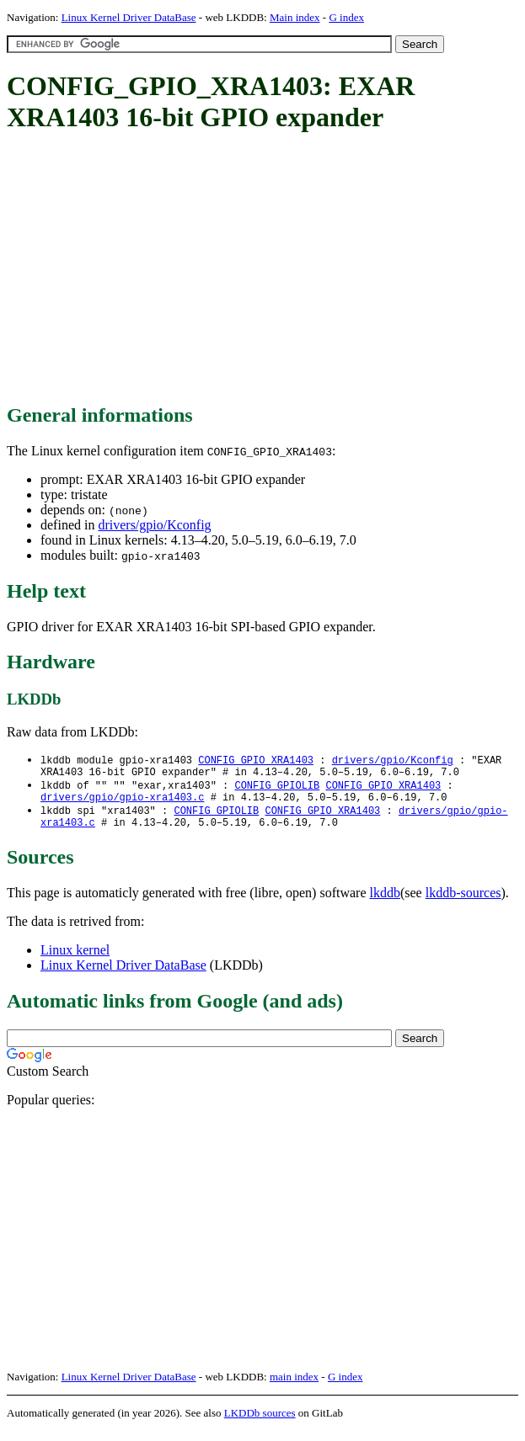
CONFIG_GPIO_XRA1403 (255, 760)
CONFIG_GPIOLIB (276, 789)
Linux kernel (75, 960)
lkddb (385, 903)
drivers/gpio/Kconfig (154, 525)
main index (294, 1386)
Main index (295, 17)
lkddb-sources (463, 903)
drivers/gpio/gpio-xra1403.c (122, 803)
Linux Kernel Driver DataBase (129, 17)
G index (346, 17)
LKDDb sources (260, 1423)
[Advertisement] (266, 269)
